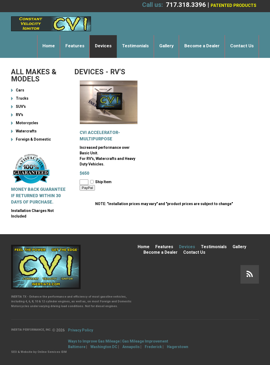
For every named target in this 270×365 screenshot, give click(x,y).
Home (48, 45)
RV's (19, 115)
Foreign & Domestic (33, 139)
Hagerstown (177, 347)
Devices (103, 45)
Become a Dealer (202, 45)
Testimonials (135, 45)
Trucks (22, 98)
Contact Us (242, 45)
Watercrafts (26, 131)
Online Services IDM (52, 352)
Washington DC (103, 347)
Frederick (153, 347)
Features (74, 45)
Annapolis (131, 347)
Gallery (166, 45)
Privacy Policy (80, 330)
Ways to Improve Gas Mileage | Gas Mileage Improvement (118, 341)
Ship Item (103, 182)
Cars (20, 90)
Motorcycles (27, 123)
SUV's (21, 106)
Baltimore (76, 347)
